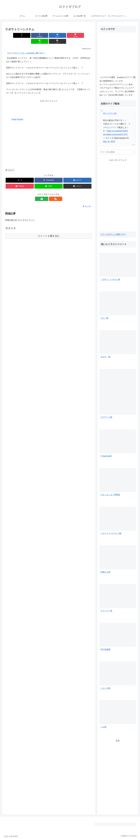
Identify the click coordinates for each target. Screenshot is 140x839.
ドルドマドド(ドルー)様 (111, 533)
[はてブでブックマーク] (41, 35)
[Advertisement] (48, 102)
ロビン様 (104, 318)
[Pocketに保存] (56, 35)
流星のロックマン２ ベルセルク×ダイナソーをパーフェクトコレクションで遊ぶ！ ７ (44, 62)
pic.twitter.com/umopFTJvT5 (115, 134)
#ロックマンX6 (109, 113)
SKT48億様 (105, 649)
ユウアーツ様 (106, 417)
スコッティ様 (106, 611)
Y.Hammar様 (106, 456)
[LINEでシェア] (70, 35)
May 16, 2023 (109, 141)
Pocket (20, 113)
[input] (117, 152)
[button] (85, 35)
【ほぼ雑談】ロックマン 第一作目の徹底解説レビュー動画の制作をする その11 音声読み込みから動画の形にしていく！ (48, 54)
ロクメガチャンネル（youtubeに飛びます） (26, 47)
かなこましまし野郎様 (110, 495)
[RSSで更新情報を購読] (51, 193)
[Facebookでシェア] (27, 35)
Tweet (14, 113)
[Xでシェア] (12, 35)
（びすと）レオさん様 (110, 279)
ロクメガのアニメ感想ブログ (113, 234)
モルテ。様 (105, 357)
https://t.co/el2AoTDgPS (117, 131)
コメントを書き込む (48, 229)
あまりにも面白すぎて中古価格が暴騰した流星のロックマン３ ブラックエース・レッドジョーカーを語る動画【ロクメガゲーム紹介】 (48, 69)
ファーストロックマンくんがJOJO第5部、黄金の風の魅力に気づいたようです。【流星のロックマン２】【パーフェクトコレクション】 (48, 85)
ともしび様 (105, 688)
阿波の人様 (105, 572)
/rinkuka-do (10, 164)
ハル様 (103, 727)
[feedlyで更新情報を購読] (46, 193)
